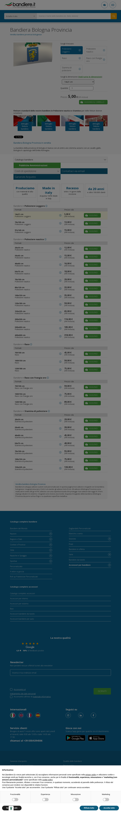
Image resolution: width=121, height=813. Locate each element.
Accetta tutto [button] (109, 808)
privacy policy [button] (90, 775)
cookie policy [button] (47, 780)
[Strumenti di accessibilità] (11, 808)
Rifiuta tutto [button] (89, 808)
